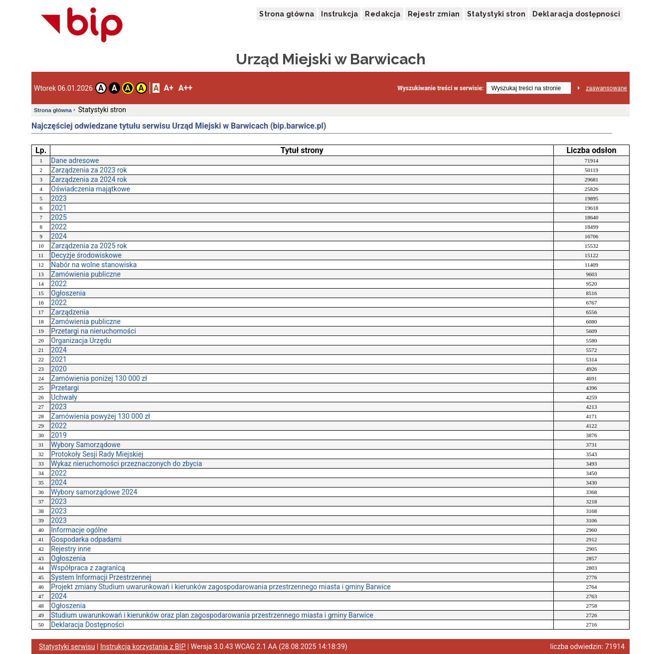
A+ (168, 88)
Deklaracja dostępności (576, 14)
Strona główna (286, 14)
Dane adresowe (75, 160)
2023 (58, 198)
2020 (58, 369)
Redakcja (382, 14)
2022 (58, 227)
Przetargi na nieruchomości (93, 331)
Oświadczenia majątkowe (90, 189)
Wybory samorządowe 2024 (94, 492)
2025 (58, 217)
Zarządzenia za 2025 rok (89, 246)
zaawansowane (606, 88)
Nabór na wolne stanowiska (94, 265)
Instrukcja (339, 14)
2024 (58, 236)
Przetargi (65, 388)
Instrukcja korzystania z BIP (142, 647)
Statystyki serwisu (67, 647)
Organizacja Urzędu (81, 340)
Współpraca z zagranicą (88, 568)
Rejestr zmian (434, 14)
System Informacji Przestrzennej (101, 577)
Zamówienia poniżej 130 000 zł (99, 378)
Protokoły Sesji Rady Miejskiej (97, 454)
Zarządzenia (70, 312)
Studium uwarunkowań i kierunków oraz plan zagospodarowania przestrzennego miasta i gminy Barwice (212, 615)
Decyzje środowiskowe (86, 255)
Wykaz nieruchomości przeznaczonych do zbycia (126, 464)
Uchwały (64, 397)
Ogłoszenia (68, 293)
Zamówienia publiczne (86, 274)
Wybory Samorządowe (85, 445)
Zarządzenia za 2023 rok (89, 170)
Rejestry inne (71, 549)
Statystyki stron (496, 14)
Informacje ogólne (79, 530)
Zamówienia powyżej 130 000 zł (100, 416)
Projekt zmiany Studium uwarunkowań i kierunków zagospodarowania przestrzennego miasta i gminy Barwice (220, 587)
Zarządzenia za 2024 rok (89, 179)
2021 (58, 208)
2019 (58, 435)
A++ (185, 88)
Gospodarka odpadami (86, 539)
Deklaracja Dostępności (87, 625)
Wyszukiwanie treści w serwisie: (440, 88)
